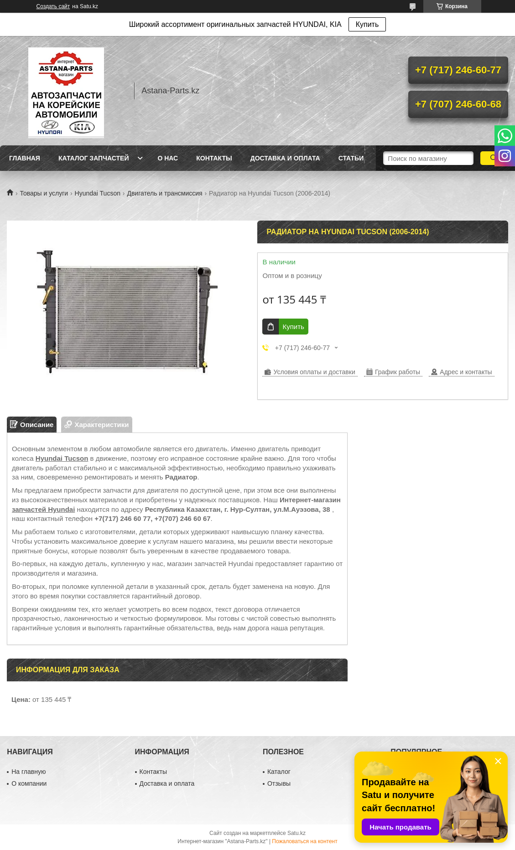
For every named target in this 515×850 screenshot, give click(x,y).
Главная (24, 158)
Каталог (279, 771)
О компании (29, 783)
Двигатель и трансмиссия (164, 193)
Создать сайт (53, 6)
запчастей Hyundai (43, 509)
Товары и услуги (44, 193)
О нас (167, 158)
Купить (367, 24)
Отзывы (279, 783)
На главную (28, 771)
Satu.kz (296, 833)
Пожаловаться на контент (304, 841)
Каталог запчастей (93, 158)
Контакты (214, 158)
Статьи (351, 158)
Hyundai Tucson (97, 193)
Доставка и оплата (285, 158)
